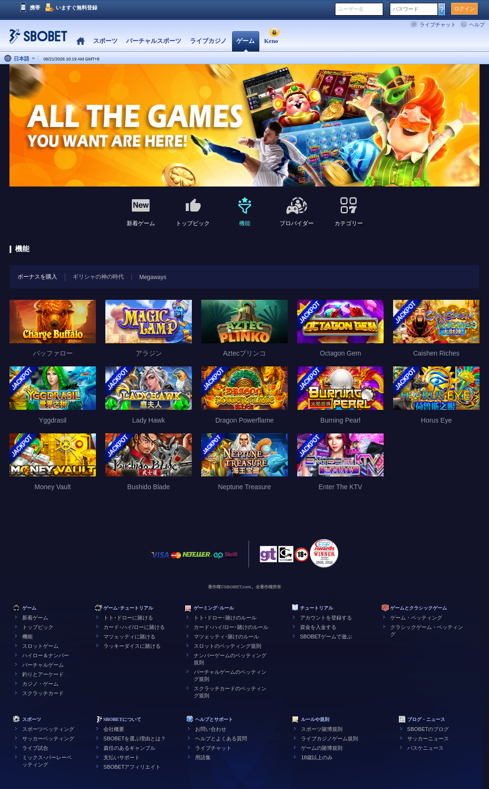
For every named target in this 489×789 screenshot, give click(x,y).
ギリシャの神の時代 (98, 276)
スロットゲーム (40, 646)
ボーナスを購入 (33, 276)
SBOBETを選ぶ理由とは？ (134, 738)
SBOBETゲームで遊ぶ (326, 636)
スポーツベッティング (48, 729)
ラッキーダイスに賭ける (132, 646)
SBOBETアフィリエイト (132, 767)
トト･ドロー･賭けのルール (225, 617)
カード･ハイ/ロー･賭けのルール (231, 627)
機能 (27, 636)
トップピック (37, 627)
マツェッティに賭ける (129, 636)
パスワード (406, 9)
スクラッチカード (43, 693)
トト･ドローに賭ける (128, 617)
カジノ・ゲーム (40, 684)
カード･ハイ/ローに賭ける (134, 627)
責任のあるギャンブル (129, 748)
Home (81, 41)
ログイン (464, 8)
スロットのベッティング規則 (227, 646)
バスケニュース (425, 748)
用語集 (203, 757)
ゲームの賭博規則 (322, 748)
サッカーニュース (428, 738)
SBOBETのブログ (428, 729)
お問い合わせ (210, 729)
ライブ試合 (35, 748)
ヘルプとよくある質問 (221, 738)
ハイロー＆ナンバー (45, 655)
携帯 (35, 7)
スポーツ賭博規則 (322, 729)
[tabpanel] (244, 125)
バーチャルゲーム (43, 665)
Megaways (152, 277)
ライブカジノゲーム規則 (329, 738)
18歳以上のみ (317, 757)
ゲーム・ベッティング (416, 617)
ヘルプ (477, 24)
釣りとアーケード (43, 674)
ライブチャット (438, 24)
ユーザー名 (351, 9)
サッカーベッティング (48, 738)
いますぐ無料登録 (76, 7)
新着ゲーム (35, 617)
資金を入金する (318, 627)
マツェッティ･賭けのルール (226, 636)
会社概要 (113, 729)
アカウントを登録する (326, 617)
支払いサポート (121, 757)
